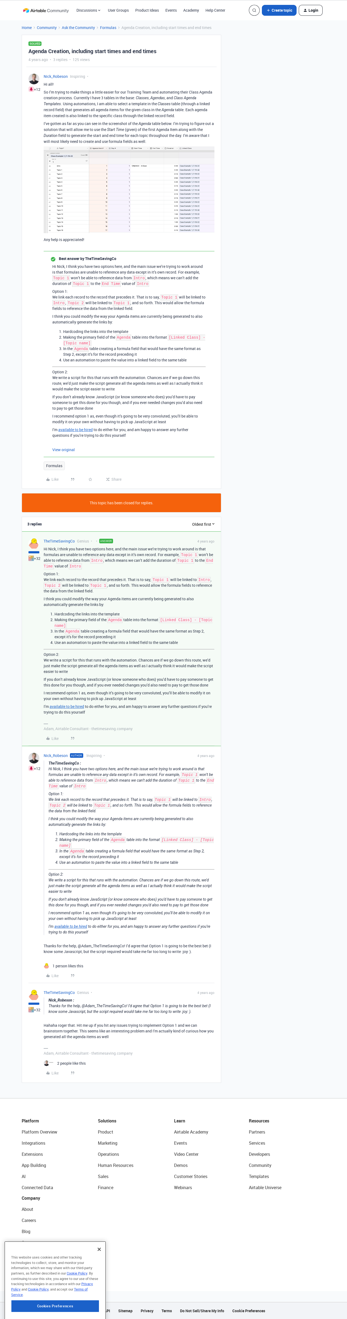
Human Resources (115, 1165)
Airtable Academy (191, 1132)
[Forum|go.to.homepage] (46, 10)
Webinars (183, 1187)
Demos (181, 1165)
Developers (259, 1154)
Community (47, 27)
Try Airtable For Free (41, 1265)
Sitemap (125, 1310)
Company (31, 1198)
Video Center (186, 1154)
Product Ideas (147, 10)
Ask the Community (78, 27)
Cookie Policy (77, 1300)
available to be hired (75, 429)
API (107, 1310)
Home (27, 27)
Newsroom (32, 1254)
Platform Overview (39, 1132)
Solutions (107, 1121)
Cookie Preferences (248, 1310)
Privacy (147, 1310)
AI (24, 1176)
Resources (259, 1121)
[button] (279, 10)
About (27, 1209)
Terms (167, 1310)
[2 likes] (65, 1063)
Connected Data (37, 1187)
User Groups (118, 10)
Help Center (215, 10)
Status (28, 1243)
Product (105, 1132)
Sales (103, 1176)
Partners (257, 1132)
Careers (29, 1220)
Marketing (107, 1143)
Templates (259, 1176)
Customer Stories (190, 1176)
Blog (26, 1231)
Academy (191, 10)
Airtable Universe (265, 1187)
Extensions (32, 1154)
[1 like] (63, 966)
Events (171, 10)
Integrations (33, 1143)
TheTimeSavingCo (59, 541)
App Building (34, 1165)
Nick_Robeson (56, 76)
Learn (179, 1121)
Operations (108, 1154)
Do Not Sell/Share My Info (202, 1310)
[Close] (99, 1276)
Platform (30, 1121)
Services (257, 1143)
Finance (105, 1187)
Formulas (108, 27)
